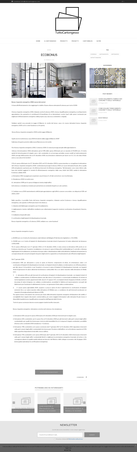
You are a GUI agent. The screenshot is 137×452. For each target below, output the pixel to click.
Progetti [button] (75, 41)
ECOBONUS (49, 55)
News (49, 50)
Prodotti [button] (64, 41)
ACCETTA (67, 450)
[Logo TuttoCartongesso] (69, 20)
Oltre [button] (99, 41)
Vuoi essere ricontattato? (49, 372)
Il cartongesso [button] (50, 41)
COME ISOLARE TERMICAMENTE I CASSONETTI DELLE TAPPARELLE (110, 109)
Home (38, 41)
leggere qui (68, 448)
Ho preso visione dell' (68, 439)
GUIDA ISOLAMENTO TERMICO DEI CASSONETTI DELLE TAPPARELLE (110, 99)
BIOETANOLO (103, 118)
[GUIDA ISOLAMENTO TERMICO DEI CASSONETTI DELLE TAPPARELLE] (94, 102)
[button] (86, 377)
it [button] (123, 1)
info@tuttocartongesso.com (30, 1)
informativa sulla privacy (76, 439)
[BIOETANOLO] (94, 121)
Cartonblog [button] (88, 41)
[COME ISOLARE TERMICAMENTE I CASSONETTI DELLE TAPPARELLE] (94, 112)
